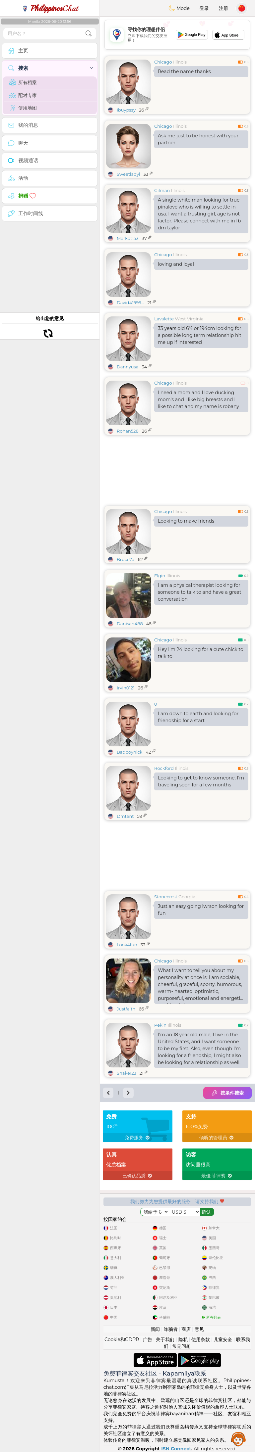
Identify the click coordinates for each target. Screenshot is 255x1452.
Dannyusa (128, 366)
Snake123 (126, 1073)
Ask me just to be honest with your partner (198, 139)
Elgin (159, 575)
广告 (147, 1339)
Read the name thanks (184, 71)
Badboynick (129, 752)
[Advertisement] (177, 35)
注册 (223, 8)
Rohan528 (128, 431)
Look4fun (127, 944)
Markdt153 (128, 238)
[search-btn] (88, 33)
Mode (179, 8)
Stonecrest (165, 896)
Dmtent (125, 816)
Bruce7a (125, 559)
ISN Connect (176, 1449)
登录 (204, 8)
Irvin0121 (126, 687)
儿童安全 (223, 1339)
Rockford (164, 768)
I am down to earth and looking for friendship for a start (198, 717)
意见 (199, 1329)
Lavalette (164, 318)
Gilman (162, 190)
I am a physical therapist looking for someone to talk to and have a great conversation (199, 592)
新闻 (155, 1329)
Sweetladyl (128, 174)
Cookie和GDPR (121, 1339)
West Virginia (189, 318)
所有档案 (23, 82)
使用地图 (23, 108)
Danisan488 (130, 623)
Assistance (238, 1438)
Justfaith (126, 1008)
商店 (186, 1329)
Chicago (163, 62)
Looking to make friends (186, 521)
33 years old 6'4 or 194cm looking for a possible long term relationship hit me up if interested (199, 335)
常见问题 (181, 1346)
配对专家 (23, 95)
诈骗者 (171, 1329)
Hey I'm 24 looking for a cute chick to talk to (200, 652)
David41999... (130, 302)
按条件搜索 (227, 1093)
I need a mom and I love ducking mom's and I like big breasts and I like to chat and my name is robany (198, 399)
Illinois (180, 62)
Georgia (186, 896)
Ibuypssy (126, 110)
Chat (50, 8)
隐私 (183, 1339)
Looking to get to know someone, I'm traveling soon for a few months (201, 781)
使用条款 (200, 1339)
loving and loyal (176, 264)
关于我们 (165, 1339)
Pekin (160, 1025)
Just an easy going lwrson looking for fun (201, 909)
